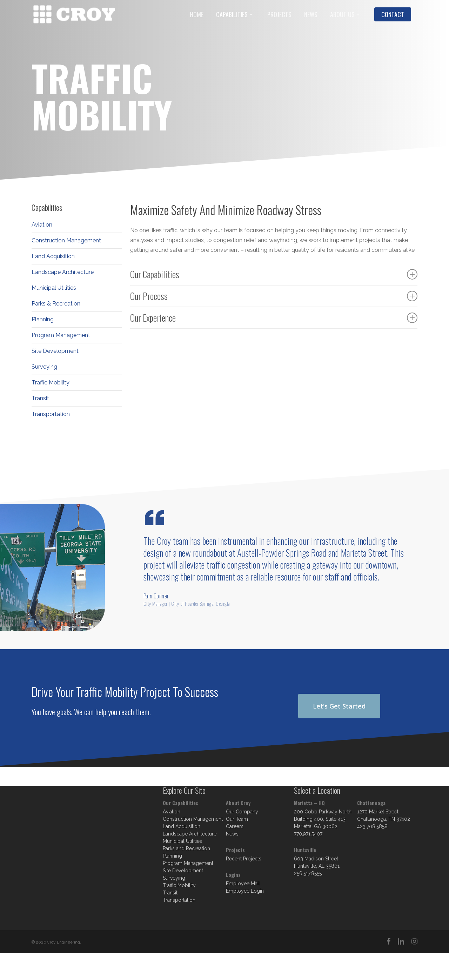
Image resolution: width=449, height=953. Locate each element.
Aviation (42, 224)
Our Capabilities (273, 274)
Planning (43, 319)
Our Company (242, 811)
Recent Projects (243, 858)
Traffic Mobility (50, 382)
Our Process (273, 296)
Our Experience (273, 317)
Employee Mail (243, 883)
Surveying (44, 366)
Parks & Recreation (56, 303)
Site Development (55, 351)
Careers (234, 826)
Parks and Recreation (186, 848)
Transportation (51, 414)
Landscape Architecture (63, 272)
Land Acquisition (53, 256)
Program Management (61, 335)
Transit (40, 398)
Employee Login (245, 891)
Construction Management (66, 240)
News (232, 834)
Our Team (237, 819)
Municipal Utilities (54, 287)
